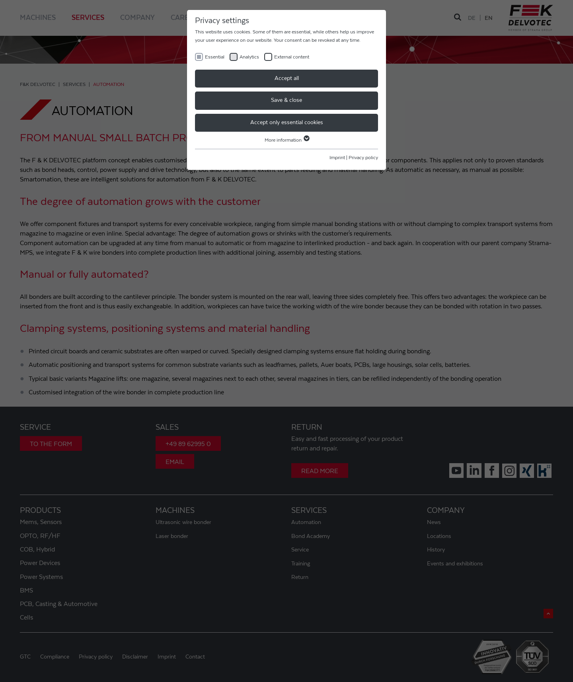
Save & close (286, 100)
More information (287, 140)
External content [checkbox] (291, 57)
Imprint (337, 157)
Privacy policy (363, 157)
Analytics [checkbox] (249, 57)
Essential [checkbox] (214, 57)
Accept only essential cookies (286, 122)
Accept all (287, 78)
